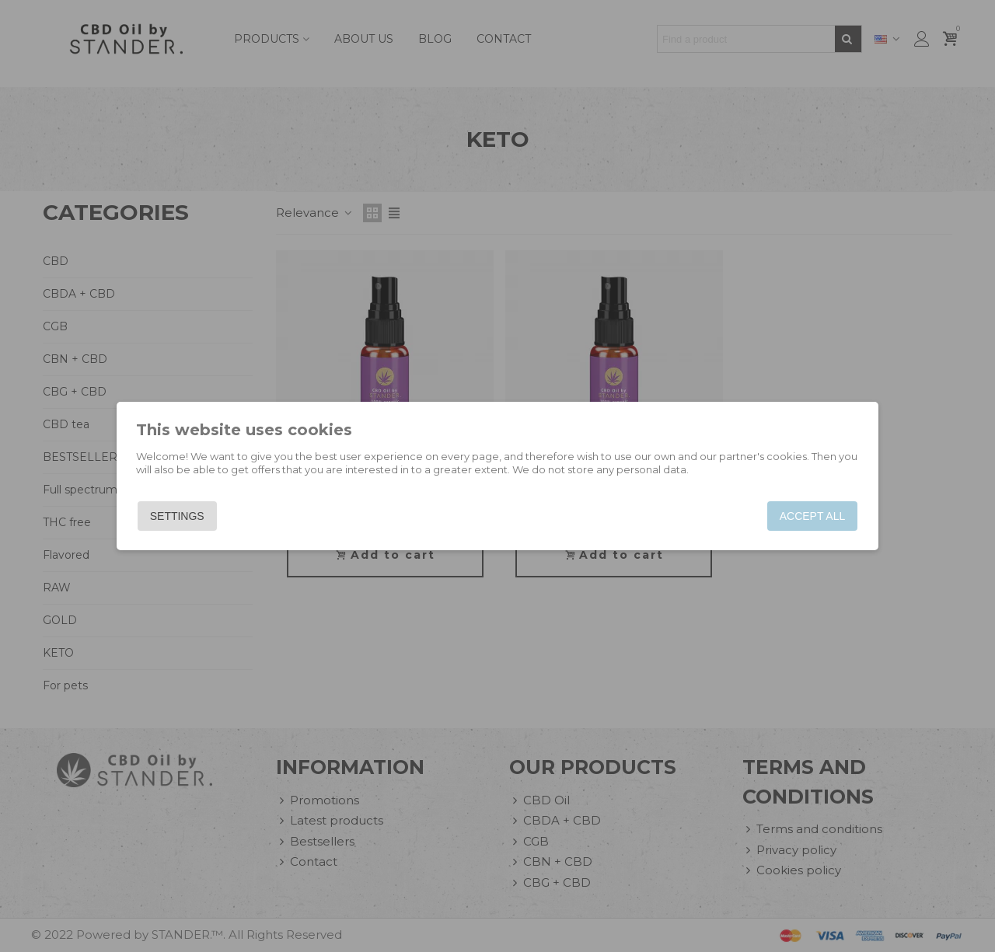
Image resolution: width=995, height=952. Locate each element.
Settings (179, 516)
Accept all (810, 516)
